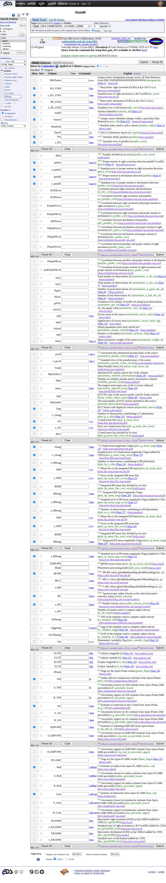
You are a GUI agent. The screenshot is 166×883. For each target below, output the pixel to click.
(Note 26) (126, 495)
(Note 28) (132, 526)
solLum (93, 794)
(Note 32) (128, 653)
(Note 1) (102, 83)
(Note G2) (125, 121)
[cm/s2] (93, 627)
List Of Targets (56, 19)
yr (90, 132)
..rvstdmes (13, 46)
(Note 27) (120, 512)
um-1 (92, 354)
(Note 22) (120, 416)
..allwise (13, 49)
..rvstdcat (13, 43)
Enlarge (6, 52)
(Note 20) (133, 397)
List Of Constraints (63, 62)
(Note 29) (102, 543)
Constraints (50, 66)
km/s (91, 596)
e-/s (91, 421)
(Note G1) (136, 111)
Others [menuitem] (72, 3)
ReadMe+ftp (140, 38)
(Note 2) (160, 125)
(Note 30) (154, 603)
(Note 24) (121, 464)
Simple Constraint (41, 62)
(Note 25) (132, 478)
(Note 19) (132, 388)
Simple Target (39, 19)
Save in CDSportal (8, 22)
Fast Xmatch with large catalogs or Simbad (144, 19)
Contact (152, 871)
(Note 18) (141, 375)
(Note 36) (122, 619)
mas (91, 95)
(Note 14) (133, 330)
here (155, 47)
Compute (7, 70)
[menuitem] (7, 4)
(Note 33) (132, 662)
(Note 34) (155, 671)
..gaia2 (13, 41)
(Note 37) (138, 455)
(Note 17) (133, 356)
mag (91, 446)
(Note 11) (147, 308)
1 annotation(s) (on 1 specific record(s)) (81, 44)
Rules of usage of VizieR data (89, 873)
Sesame (57, 23)
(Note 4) (156, 175)
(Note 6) (161, 276)
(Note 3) (109, 164)
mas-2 (92, 341)
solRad (92, 767)
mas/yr (92, 162)
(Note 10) (125, 304)
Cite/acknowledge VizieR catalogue (92, 870)
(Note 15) (154, 333)
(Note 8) (102, 292)
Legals (161, 871)
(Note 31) (154, 640)
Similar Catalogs (138, 41)
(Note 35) (158, 759)
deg (91, 88)
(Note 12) (159, 314)
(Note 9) (102, 298)
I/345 (13, 38)
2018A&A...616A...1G (120, 38)
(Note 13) (102, 323)
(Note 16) (102, 342)
